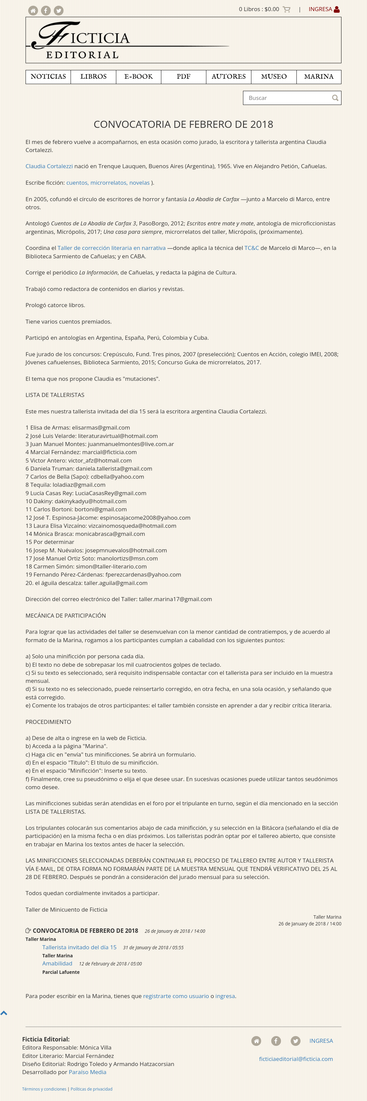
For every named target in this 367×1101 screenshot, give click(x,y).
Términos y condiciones (44, 1089)
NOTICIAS (48, 77)
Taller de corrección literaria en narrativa (111, 248)
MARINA (319, 77)
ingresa (225, 996)
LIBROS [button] (93, 77)
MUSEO (274, 77)
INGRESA (324, 9)
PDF (184, 77)
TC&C (252, 248)
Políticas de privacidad (91, 1089)
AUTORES (229, 77)
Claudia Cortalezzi (49, 166)
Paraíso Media (88, 1072)
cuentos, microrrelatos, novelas (108, 182)
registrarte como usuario (176, 996)
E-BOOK (138, 77)
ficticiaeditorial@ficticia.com (296, 1059)
